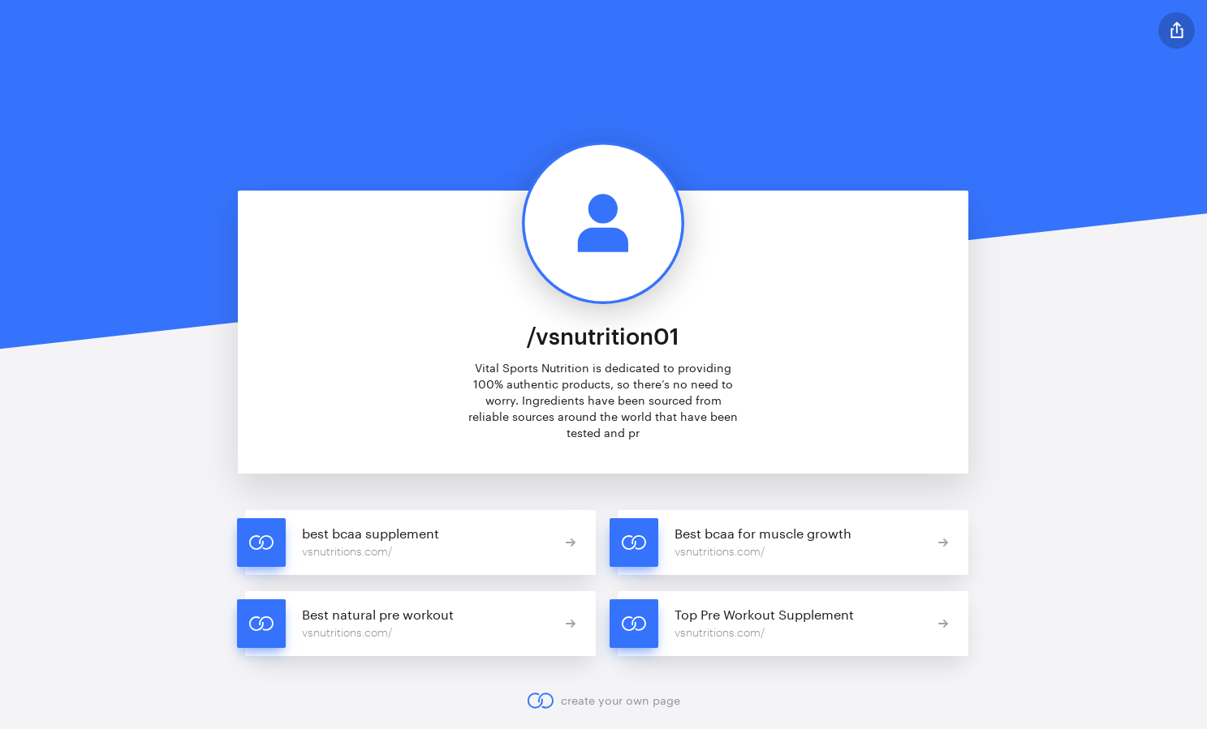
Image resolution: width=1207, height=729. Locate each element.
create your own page (603, 701)
